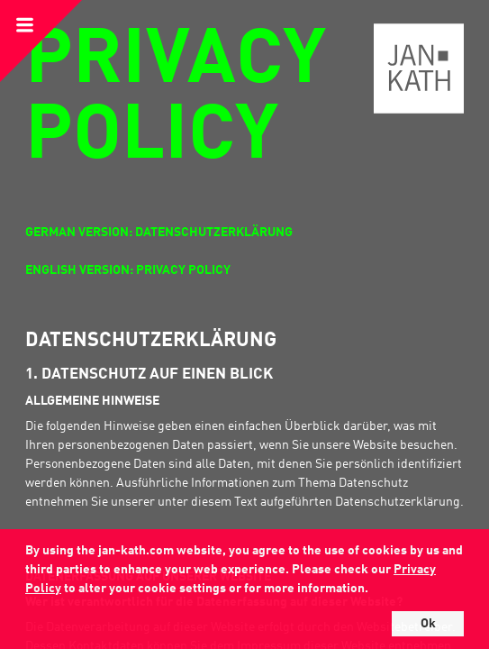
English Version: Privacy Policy (128, 270)
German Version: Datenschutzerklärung (159, 232)
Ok (428, 623)
